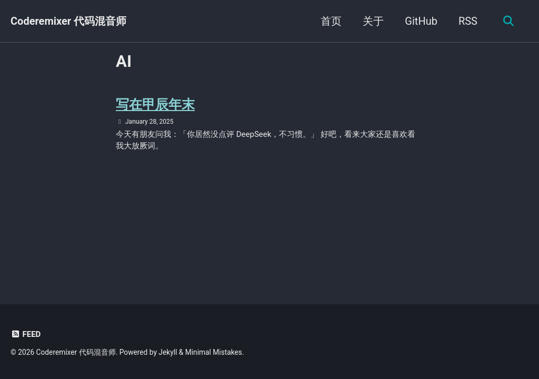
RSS (467, 21)
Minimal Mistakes (213, 352)
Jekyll (167, 352)
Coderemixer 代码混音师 (68, 21)
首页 (331, 21)
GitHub (421, 21)
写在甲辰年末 (155, 104)
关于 (373, 21)
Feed (26, 334)
